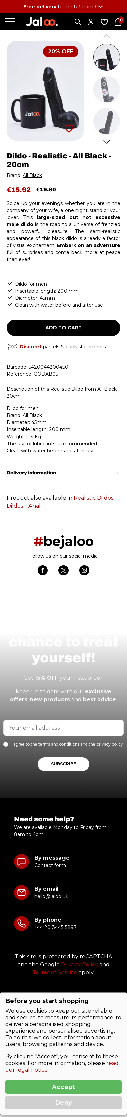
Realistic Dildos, (94, 498)
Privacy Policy (79, 964)
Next (107, 142)
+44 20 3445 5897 (55, 927)
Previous (107, 36)
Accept (63, 1087)
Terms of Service (55, 972)
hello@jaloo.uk (51, 896)
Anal (34, 506)
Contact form (50, 865)
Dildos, (15, 506)
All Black (32, 175)
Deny (63, 1102)
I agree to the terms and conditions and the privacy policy (67, 744)
